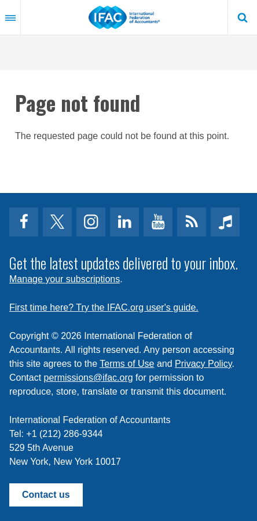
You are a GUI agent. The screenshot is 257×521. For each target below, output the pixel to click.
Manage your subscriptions (64, 279)
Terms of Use (127, 364)
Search (242, 17)
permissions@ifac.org (88, 377)
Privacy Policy (203, 364)
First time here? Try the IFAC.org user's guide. (104, 307)
